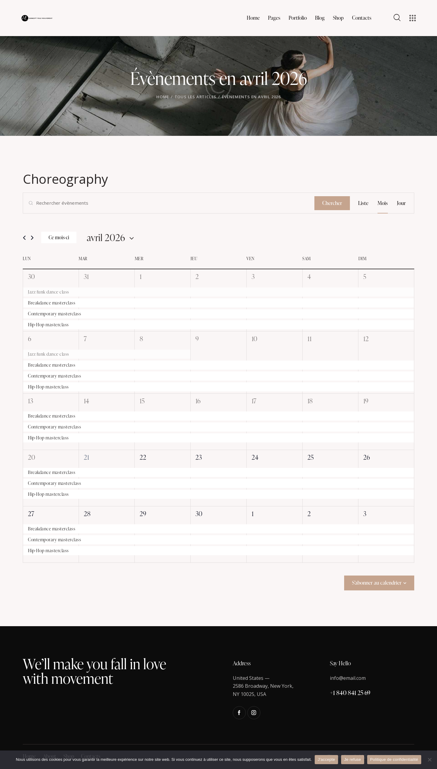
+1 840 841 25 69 (350, 692)
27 (31, 513)
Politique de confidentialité (394, 759)
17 (254, 400)
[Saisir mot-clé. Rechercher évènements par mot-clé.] (168, 203)
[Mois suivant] (32, 237)
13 (30, 400)
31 (86, 276)
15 (142, 400)
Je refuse (352, 759)
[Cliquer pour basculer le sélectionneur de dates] (106, 237)
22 (143, 457)
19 (365, 400)
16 (198, 400)
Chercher (332, 203)
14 (86, 400)
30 (31, 276)
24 (255, 457)
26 (366, 457)
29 (143, 513)
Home (162, 96)
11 (309, 338)
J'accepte (326, 759)
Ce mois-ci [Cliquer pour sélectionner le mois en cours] (59, 237)
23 (198, 457)
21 (86, 457)
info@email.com (348, 678)
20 (31, 457)
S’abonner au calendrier (376, 582)
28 (87, 513)
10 (254, 338)
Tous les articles (195, 96)
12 (366, 338)
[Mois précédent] (24, 237)
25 (310, 457)
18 (310, 400)
